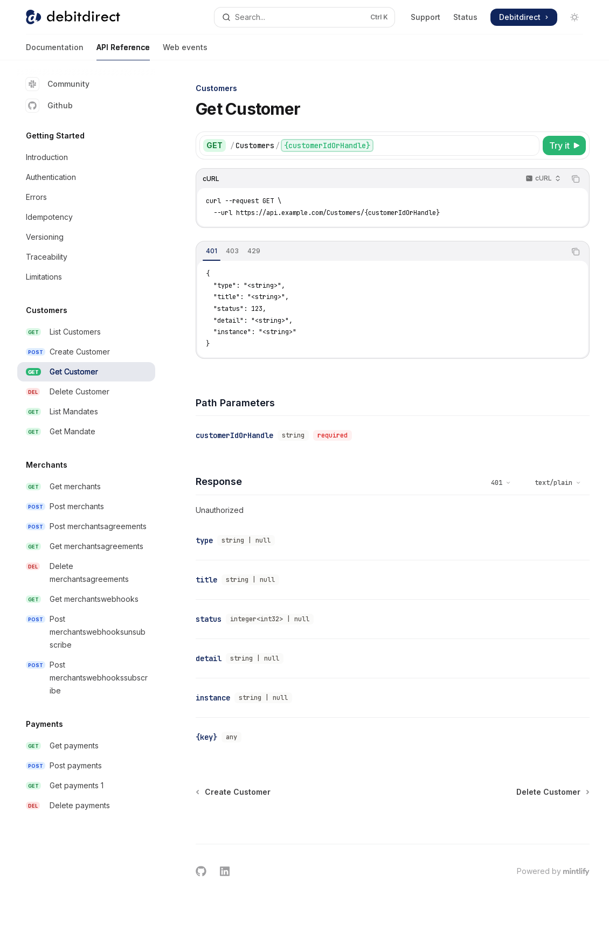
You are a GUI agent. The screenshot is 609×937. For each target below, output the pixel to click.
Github (49, 105)
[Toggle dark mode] (574, 17)
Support (425, 17)
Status (465, 17)
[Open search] (304, 17)
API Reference (123, 51)
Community (57, 84)
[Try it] (564, 145)
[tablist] (380, 251)
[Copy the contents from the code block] (576, 179)
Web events (185, 51)
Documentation (55, 51)
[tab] (211, 251)
